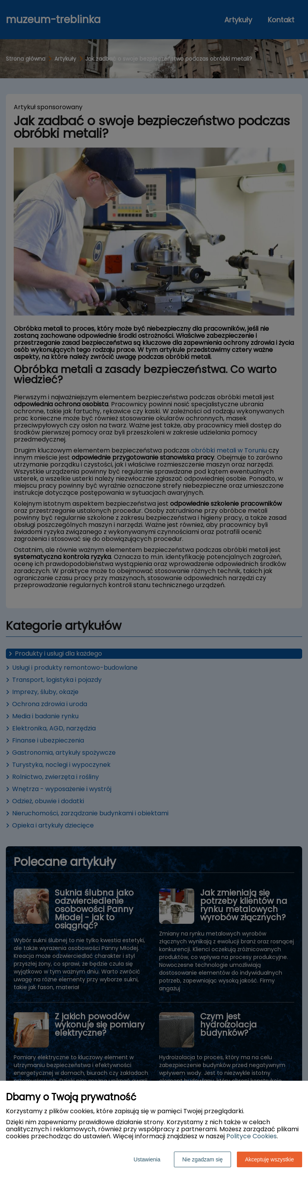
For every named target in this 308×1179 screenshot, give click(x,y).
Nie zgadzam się (202, 1159)
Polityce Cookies (251, 1136)
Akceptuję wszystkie (269, 1159)
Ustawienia (147, 1159)
